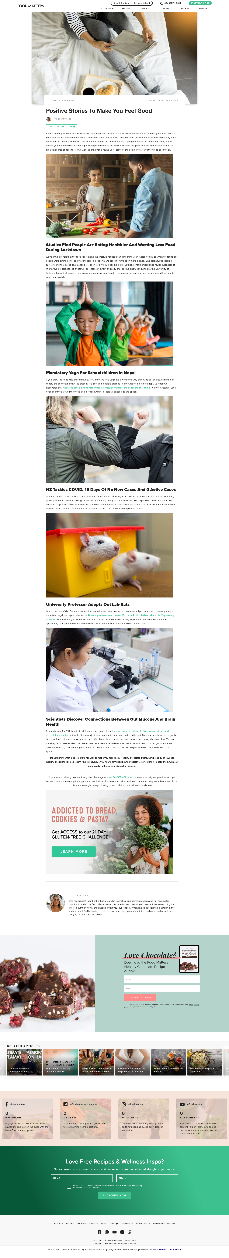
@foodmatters (17, 1104)
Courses (106, 8)
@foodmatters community (83, 1104)
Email (128, 988)
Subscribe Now (114, 1195)
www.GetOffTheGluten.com (121, 777)
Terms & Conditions (113, 1240)
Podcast (147, 8)
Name (128, 979)
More (202, 8)
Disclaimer (96, 1240)
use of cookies (160, 1249)
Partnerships (143, 1224)
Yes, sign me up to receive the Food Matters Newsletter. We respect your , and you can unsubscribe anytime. (164, 1006)
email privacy (194, 1005)
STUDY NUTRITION (200, 3)
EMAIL (122, 1178)
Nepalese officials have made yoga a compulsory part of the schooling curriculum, (107, 387)
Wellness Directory (164, 1224)
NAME (56, 1178)
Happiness (68, 100)
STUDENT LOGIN (170, 3)
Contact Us (127, 1224)
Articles (93, 1224)
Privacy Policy (131, 1240)
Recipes (126, 8)
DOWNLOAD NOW (140, 997)
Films (166, 8)
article (55, 100)
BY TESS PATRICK (78, 895)
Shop (185, 8)
